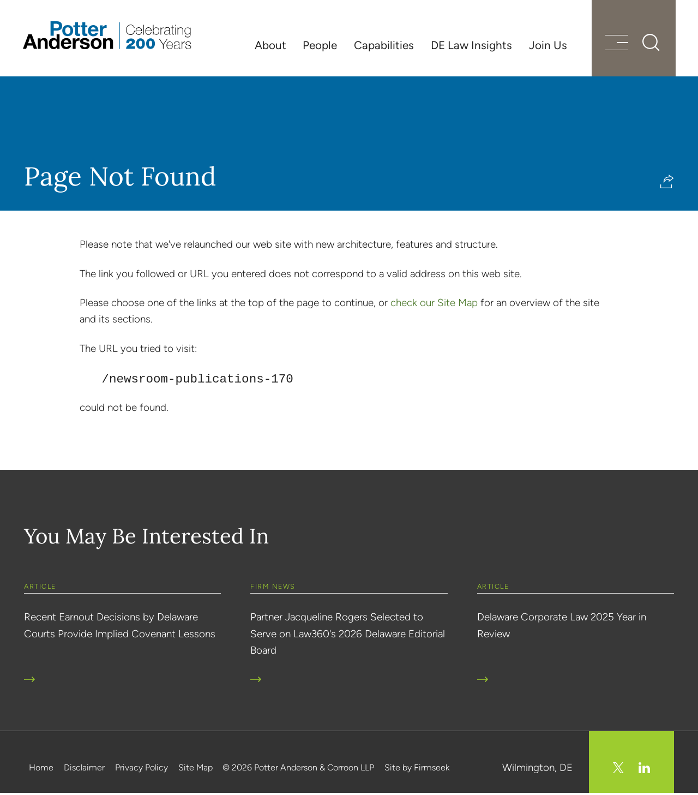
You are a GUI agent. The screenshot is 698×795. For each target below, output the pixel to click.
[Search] (649, 43)
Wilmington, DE (537, 769)
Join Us (548, 45)
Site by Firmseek (416, 769)
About (270, 45)
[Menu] (614, 45)
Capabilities (384, 45)
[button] (667, 183)
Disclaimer (84, 769)
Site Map (195, 769)
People (320, 45)
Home (41, 769)
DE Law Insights (471, 45)
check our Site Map (434, 304)
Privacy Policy (141, 769)
